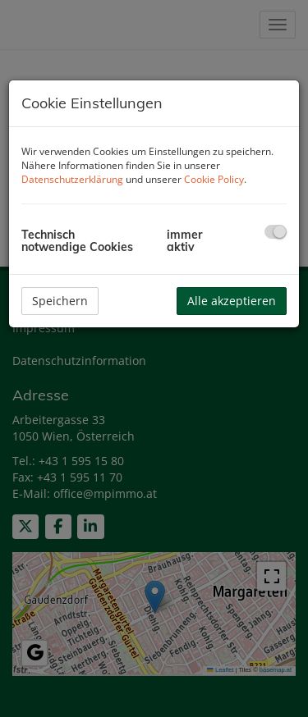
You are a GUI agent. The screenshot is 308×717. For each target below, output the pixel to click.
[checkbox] (275, 232)
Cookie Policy (214, 179)
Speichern (60, 300)
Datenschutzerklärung (72, 179)
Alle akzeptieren (231, 300)
